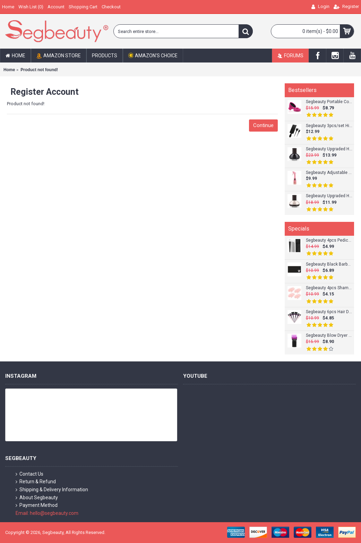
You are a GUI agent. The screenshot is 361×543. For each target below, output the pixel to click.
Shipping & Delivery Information (52, 490)
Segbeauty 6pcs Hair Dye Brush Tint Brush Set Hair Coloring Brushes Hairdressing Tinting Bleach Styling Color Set (329, 312)
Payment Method (37, 505)
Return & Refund (36, 482)
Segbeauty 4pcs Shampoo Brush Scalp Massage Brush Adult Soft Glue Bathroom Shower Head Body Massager (329, 288)
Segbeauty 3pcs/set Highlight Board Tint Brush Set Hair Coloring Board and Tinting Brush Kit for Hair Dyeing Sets (329, 126)
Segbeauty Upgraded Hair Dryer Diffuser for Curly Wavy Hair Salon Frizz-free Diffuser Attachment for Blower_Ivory (329, 196)
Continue (263, 125)
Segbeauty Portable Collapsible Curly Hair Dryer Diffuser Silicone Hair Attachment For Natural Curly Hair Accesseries (329, 102)
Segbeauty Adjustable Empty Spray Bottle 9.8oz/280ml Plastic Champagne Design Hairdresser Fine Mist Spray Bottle (329, 172)
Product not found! (39, 69)
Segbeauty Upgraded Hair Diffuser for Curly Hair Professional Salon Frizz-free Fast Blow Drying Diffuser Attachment (329, 149)
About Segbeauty (37, 498)
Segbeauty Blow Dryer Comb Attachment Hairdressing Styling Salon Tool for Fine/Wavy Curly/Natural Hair (329, 335)
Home (9, 69)
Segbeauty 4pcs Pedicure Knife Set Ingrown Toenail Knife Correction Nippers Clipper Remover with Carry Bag (329, 240)
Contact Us (29, 474)
